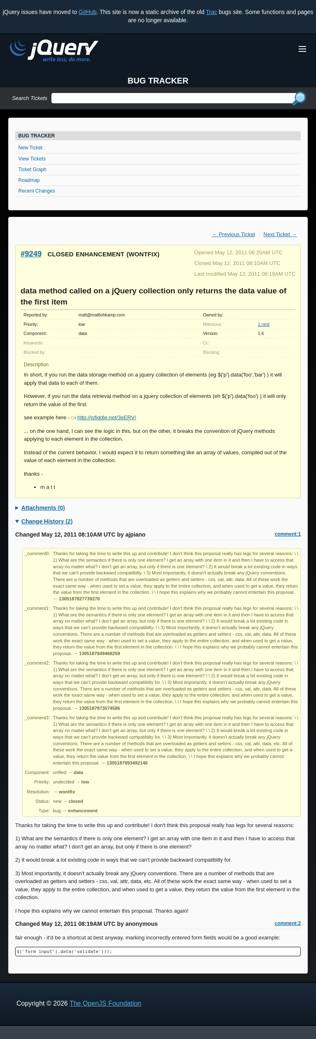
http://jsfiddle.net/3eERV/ (103, 417)
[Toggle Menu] (302, 49)
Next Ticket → (280, 234)
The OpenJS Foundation (105, 1003)
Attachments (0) (43, 507)
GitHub (88, 12)
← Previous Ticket (233, 234)
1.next (264, 324)
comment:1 (288, 534)
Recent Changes (37, 191)
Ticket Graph (32, 169)
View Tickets (32, 159)
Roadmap (29, 180)
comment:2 (288, 923)
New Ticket (31, 148)
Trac (211, 12)
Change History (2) (46, 521)
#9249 (31, 253)
